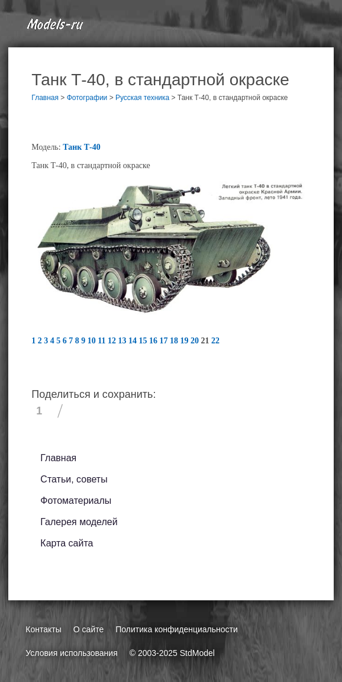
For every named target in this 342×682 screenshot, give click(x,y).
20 (196, 340)
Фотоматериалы (75, 501)
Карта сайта (66, 543)
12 (113, 340)
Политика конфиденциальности (176, 629)
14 (133, 340)
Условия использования (71, 653)
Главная (58, 458)
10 (93, 340)
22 (215, 340)
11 (103, 340)
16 (154, 340)
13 (123, 340)
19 (185, 340)
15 (144, 340)
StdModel (197, 653)
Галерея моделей (78, 522)
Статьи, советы (73, 479)
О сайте (88, 629)
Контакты (43, 629)
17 (165, 340)
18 (175, 340)
